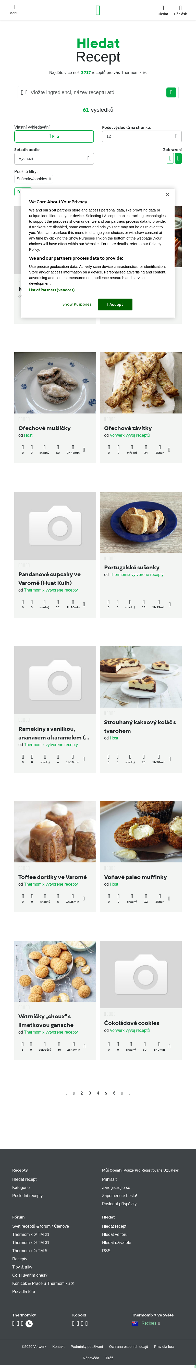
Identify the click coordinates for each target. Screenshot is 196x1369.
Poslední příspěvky (119, 1204)
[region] (98, 253)
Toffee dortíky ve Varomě (52, 877)
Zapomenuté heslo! (119, 1196)
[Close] (167, 194)
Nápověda (91, 1358)
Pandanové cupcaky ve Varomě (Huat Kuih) (49, 578)
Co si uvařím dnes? (29, 1275)
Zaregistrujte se (116, 1187)
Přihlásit (109, 1179)
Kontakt (58, 1347)
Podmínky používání (87, 1347)
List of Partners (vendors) (52, 290)
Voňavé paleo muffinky (135, 877)
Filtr (54, 136)
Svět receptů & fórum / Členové (40, 1226)
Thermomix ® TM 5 (29, 1251)
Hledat (108, 1217)
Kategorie (21, 1187)
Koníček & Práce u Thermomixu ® (43, 1283)
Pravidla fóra (23, 1291)
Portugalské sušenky (132, 567)
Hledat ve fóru (115, 1234)
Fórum (18, 1217)
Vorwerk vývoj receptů (130, 435)
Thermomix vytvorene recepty (51, 590)
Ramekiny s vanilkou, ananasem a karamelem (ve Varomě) (55, 733)
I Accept (115, 304)
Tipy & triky (22, 1267)
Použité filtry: (26, 171)
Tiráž (109, 1358)
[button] (14, 10)
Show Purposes (77, 304)
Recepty (20, 1170)
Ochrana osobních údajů (128, 1347)
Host (28, 435)
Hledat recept (24, 1179)
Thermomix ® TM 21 (31, 1234)
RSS (106, 1251)
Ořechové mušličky (44, 428)
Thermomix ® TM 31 (31, 1242)
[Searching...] (97, 92)
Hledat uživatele (116, 1242)
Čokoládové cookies (131, 1022)
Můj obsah (140, 1170)
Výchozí (54, 158)
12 (141, 136)
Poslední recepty (27, 1196)
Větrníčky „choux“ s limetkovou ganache (46, 1020)
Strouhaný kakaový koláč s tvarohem (140, 726)
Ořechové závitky (128, 428)
